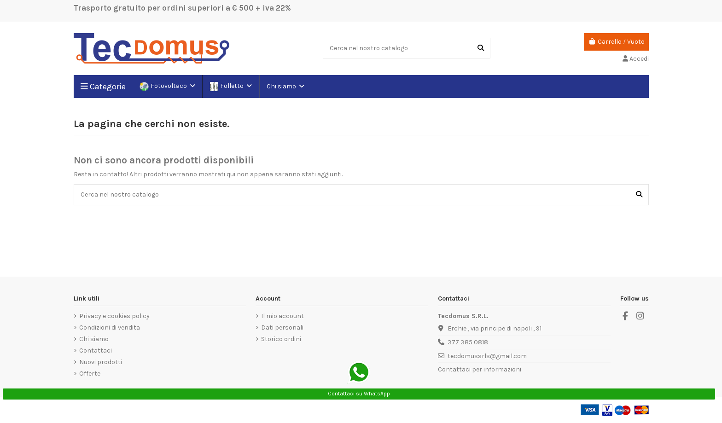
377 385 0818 (468, 342)
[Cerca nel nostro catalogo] (480, 48)
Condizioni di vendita (109, 327)
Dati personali (282, 327)
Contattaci (95, 350)
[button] (285, 86)
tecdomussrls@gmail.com (487, 356)
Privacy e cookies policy (114, 316)
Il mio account (282, 316)
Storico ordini (281, 339)
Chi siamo (94, 339)
